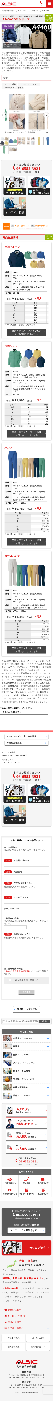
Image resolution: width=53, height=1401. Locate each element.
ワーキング (34, 10)
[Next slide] (46, 115)
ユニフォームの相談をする (23, 1230)
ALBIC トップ (22, 10)
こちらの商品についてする (26, 1122)
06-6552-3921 (28, 168)
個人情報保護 (14, 1347)
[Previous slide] (5, 115)
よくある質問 (38, 1338)
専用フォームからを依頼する (26, 1135)
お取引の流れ (14, 1338)
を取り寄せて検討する (24, 1110)
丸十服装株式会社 (8, 10)
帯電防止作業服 (14, 743)
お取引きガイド (38, 1347)
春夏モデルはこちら (12, 712)
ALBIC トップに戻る (27, 1009)
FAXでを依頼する (26, 1147)
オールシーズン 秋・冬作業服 (21, 736)
